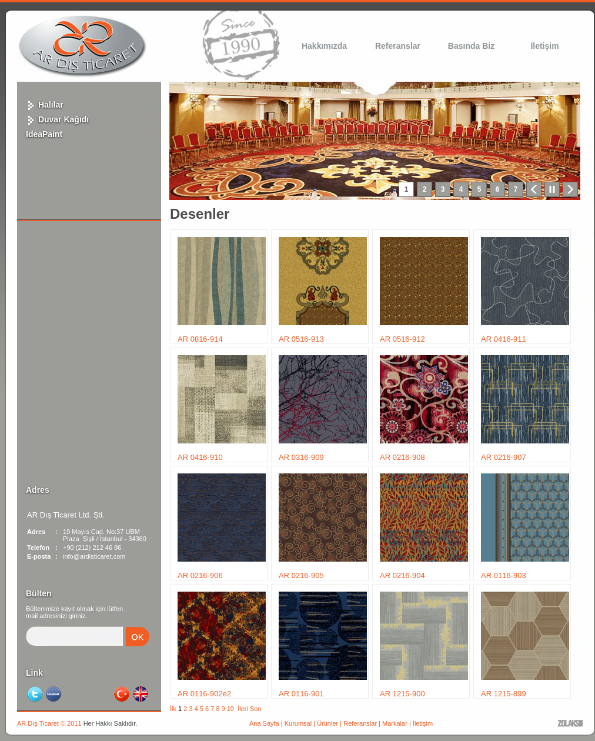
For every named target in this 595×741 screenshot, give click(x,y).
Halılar (44, 104)
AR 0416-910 (200, 457)
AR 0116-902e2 (204, 693)
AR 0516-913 (301, 339)
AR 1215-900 (402, 693)
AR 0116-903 (503, 575)
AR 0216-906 (200, 575)
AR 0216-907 (503, 457)
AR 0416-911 (503, 339)
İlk (173, 708)
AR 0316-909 (301, 457)
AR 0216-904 (402, 575)
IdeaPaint (44, 134)
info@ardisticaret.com (94, 556)
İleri (243, 708)
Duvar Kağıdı (57, 119)
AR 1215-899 (503, 693)
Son (256, 708)
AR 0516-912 (402, 339)
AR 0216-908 (402, 457)
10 (230, 708)
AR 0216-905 (301, 575)
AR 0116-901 (301, 693)
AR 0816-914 (200, 339)
